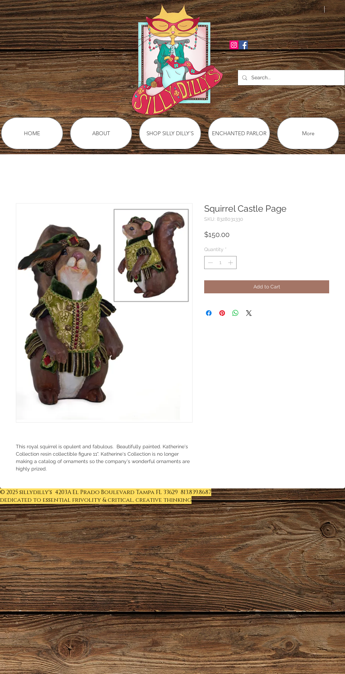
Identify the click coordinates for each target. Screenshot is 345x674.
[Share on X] (249, 313)
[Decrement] (209, 262)
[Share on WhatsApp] (235, 313)
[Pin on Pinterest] (222, 313)
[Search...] (290, 77)
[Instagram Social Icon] (234, 44)
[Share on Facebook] (209, 313)
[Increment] (231, 262)
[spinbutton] (220, 262)
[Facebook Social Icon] (243, 44)
